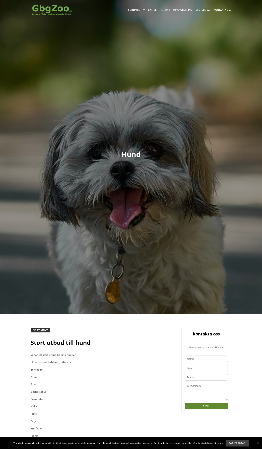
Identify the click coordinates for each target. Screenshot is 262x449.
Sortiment (136, 10)
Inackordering (182, 9)
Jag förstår (237, 443)
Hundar (165, 9)
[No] (257, 443)
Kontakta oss (222, 9)
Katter (152, 9)
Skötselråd (203, 9)
